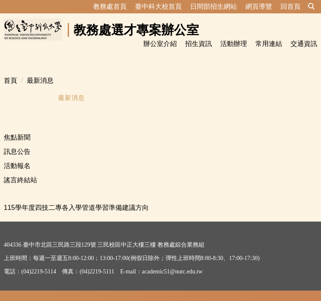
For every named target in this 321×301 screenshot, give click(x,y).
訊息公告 (17, 141)
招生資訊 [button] (198, 43)
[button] (311, 7)
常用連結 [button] (268, 43)
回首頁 (290, 6)
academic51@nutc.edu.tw (172, 261)
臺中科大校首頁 (158, 6)
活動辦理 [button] (233, 43)
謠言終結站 (20, 169)
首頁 (10, 70)
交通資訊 (303, 43)
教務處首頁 (110, 6)
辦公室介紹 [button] (160, 43)
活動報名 (17, 155)
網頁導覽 (258, 6)
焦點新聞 (17, 127)
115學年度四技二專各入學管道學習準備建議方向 (76, 197)
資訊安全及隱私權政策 (33, 282)
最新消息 (40, 70)
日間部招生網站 (213, 6)
